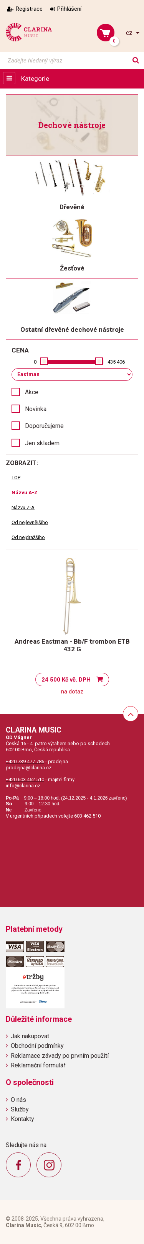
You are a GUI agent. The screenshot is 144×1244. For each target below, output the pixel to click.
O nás (18, 1099)
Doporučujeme (44, 425)
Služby (20, 1109)
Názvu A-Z (25, 492)
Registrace (29, 8)
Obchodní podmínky (37, 1045)
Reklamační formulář (38, 1065)
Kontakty (22, 1119)
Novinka (35, 409)
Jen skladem (42, 443)
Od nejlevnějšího (30, 522)
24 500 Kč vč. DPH (66, 679)
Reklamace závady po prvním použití (60, 1055)
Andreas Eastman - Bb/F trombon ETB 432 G (72, 645)
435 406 (116, 362)
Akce (31, 392)
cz (130, 32)
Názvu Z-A (23, 507)
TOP (16, 477)
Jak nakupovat (30, 1036)
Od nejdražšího (28, 537)
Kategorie (35, 78)
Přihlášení (69, 8)
